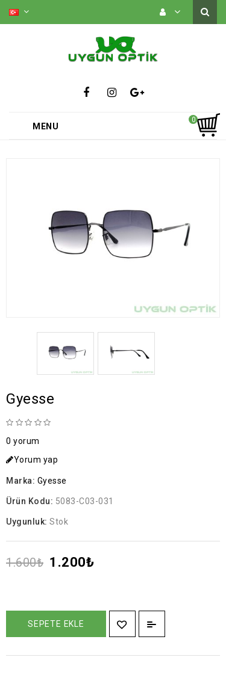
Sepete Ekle (56, 624)
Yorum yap (32, 459)
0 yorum (23, 441)
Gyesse (52, 480)
